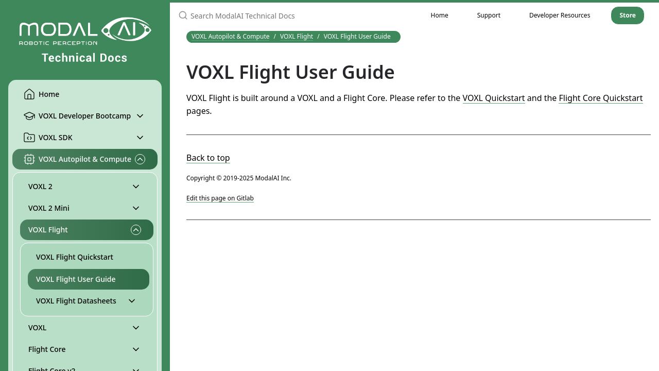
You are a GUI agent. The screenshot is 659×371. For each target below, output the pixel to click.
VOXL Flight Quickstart (74, 257)
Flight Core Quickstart (601, 98)
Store (627, 15)
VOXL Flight (48, 229)
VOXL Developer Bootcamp (77, 116)
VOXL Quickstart (494, 98)
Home (41, 94)
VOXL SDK (48, 137)
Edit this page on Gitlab (220, 198)
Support (488, 15)
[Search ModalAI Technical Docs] (293, 15)
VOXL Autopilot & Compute (77, 159)
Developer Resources (559, 15)
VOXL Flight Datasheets (76, 301)
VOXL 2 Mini (49, 208)
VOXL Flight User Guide (75, 279)
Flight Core (47, 349)
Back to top (208, 157)
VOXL (37, 327)
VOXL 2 (40, 186)
